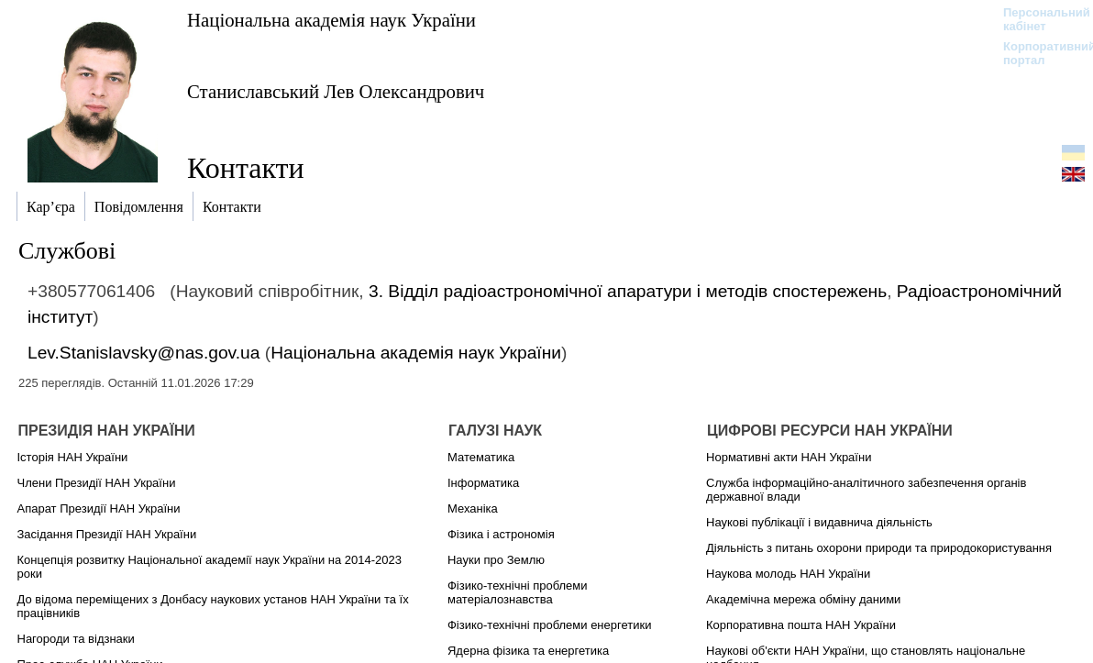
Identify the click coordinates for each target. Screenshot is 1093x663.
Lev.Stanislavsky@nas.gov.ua (143, 352)
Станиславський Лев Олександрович (335, 91)
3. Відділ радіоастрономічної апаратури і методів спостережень (628, 291)
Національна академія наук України (331, 19)
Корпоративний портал (1037, 53)
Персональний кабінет (1037, 19)
